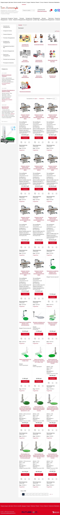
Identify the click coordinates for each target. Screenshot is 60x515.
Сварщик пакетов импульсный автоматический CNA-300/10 (38, 116)
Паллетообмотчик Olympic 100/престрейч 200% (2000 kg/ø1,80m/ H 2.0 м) (52, 361)
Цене (36, 98)
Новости (46, 2)
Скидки (28, 2)
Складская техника (10, 19)
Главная (20, 25)
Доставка (11, 2)
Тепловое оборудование (21, 19)
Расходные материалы (8, 62)
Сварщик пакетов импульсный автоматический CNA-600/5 (52, 168)
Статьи (42, 2)
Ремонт (37, 2)
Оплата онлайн (17, 2)
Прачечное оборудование (51, 19)
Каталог (24, 2)
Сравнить (25, 141)
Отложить (29, 141)
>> (52, 494)
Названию (41, 98)
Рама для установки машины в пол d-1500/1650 (52, 324)
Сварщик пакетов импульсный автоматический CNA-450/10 (38, 219)
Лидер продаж (4, 2)
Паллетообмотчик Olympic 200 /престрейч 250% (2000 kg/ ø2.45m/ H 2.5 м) (39, 408)
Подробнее (21, 150)
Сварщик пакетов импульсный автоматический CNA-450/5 (25, 273)
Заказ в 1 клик (21, 142)
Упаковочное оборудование (4, 19)
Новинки (33, 2)
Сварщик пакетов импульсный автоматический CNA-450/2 (38, 273)
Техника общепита (15, 19)
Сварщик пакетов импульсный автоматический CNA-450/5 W (52, 219)
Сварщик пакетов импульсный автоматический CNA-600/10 (38, 168)
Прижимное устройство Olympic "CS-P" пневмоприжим (52, 272)
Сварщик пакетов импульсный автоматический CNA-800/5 (25, 168)
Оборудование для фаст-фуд (36, 19)
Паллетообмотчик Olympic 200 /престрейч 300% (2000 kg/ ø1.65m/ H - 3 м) (39, 456)
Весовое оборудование (43, 19)
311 (50, 494)
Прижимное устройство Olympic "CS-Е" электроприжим (25, 324)
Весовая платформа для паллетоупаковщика (39, 323)
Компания (51, 2)
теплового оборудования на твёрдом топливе (7, 100)
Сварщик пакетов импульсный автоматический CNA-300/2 (25, 116)
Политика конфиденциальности (8, 513)
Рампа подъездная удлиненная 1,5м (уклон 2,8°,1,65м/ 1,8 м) (39, 361)
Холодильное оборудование (29, 19)
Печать (57, 31)
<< (21, 494)
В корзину (25, 137)
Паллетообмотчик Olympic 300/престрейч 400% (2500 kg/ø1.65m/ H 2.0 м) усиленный (25, 456)
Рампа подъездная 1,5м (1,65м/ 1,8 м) (25, 360)
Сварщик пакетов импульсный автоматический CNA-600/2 (25, 219)
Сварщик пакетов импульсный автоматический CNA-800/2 (52, 116)
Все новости (4, 121)
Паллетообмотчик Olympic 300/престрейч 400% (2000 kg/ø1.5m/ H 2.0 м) (52, 408)
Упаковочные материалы (9, 59)
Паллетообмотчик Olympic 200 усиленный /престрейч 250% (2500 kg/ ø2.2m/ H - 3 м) (25, 408)
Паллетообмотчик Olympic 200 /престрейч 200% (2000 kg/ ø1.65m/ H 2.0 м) (52, 456)
